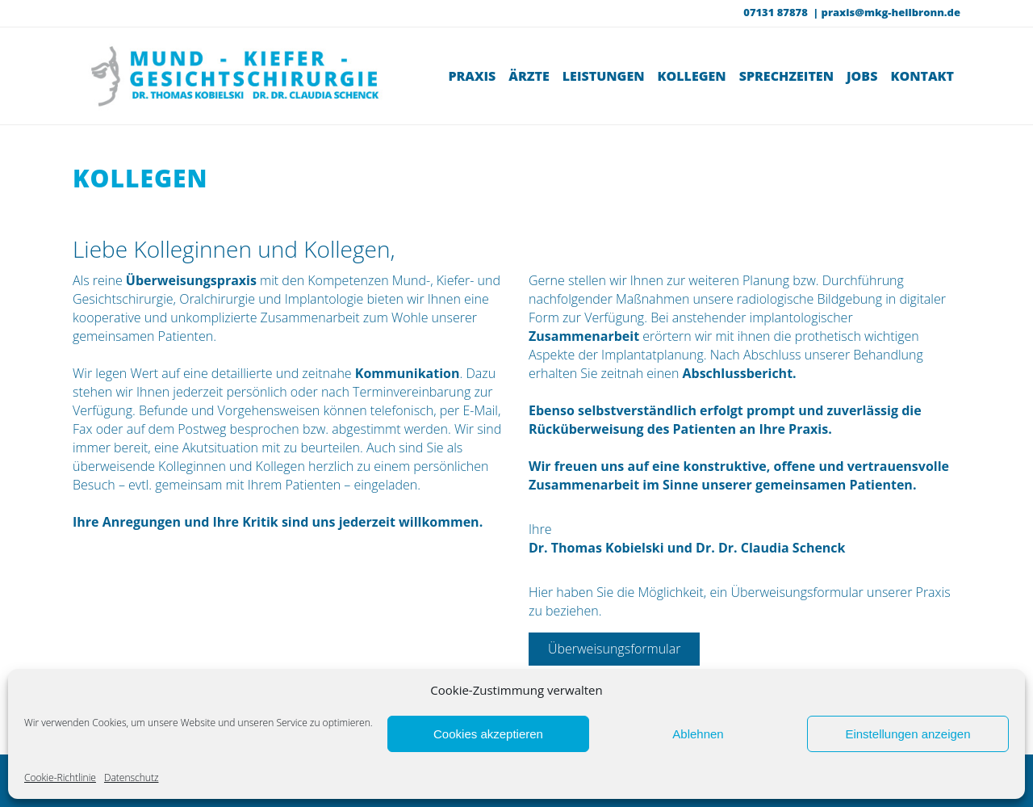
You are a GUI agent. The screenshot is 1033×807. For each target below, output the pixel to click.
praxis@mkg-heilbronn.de (891, 12)
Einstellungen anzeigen (907, 734)
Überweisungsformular (614, 649)
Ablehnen (697, 734)
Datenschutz (131, 777)
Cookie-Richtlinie (60, 777)
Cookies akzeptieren (488, 734)
